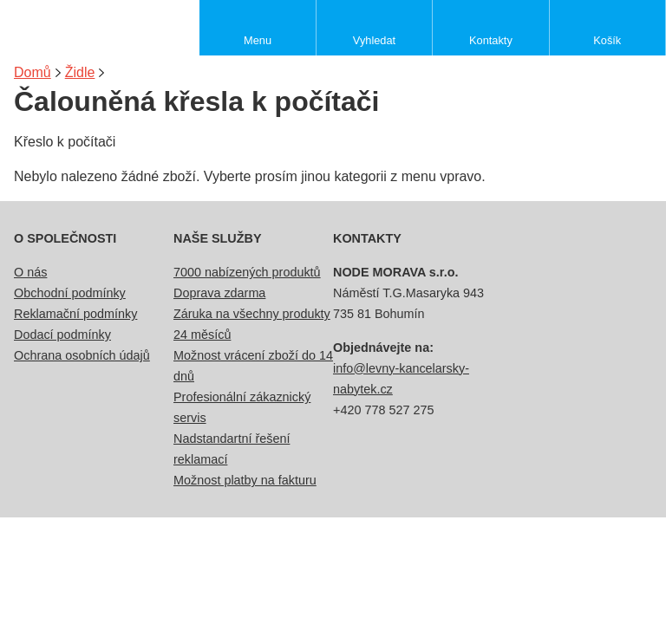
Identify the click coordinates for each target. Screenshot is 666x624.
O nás (30, 272)
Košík (607, 40)
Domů (32, 72)
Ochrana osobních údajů (82, 355)
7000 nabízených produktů (247, 272)
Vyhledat (374, 40)
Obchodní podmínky (70, 293)
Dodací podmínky (62, 334)
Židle (80, 72)
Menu (257, 40)
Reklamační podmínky (75, 314)
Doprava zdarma (219, 293)
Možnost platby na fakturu (245, 480)
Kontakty (491, 40)
